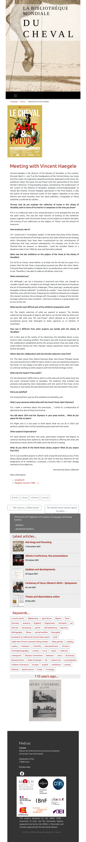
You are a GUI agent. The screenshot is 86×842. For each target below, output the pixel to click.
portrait (45, 497)
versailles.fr (20, 480)
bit (46, 660)
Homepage (13, 101)
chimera (65, 646)
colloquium (16, 655)
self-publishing (50, 628)
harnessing (26, 628)
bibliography (16, 632)
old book (34, 497)
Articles (22, 101)
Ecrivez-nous (24, 767)
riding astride (57, 641)
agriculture (47, 618)
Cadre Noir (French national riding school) (29, 641)
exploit (45, 665)
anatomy (26, 623)
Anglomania (49, 623)
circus (44, 651)
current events (17, 618)
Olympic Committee (34, 655)
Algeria (58, 618)
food (67, 618)
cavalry (14, 646)
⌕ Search (18, 525)
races (59, 655)
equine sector (28, 669)
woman (67, 665)
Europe (35, 665)
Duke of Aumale (35, 660)
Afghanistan (33, 618)
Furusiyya (50, 669)
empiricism (56, 660)
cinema (35, 651)
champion (25, 646)
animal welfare (41, 632)
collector (64, 651)
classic (54, 651)
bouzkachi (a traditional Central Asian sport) (30, 637)
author (37, 628)
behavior (50, 655)
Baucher (64, 628)
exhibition (56, 665)
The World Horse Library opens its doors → (62, 509)
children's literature (20, 665)
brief (55, 637)
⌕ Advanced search (24, 529)
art (71, 623)
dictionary (70, 655)
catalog (69, 641)
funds (39, 669)
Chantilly (37, 646)
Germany (15, 623)
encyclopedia (70, 660)
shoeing (14, 669)
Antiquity (62, 623)
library (25, 497)
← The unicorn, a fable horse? (24, 507)
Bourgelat (55, 632)
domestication (17, 660)
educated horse (51, 646)
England (37, 623)
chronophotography (20, 651)
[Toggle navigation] (15, 96)
